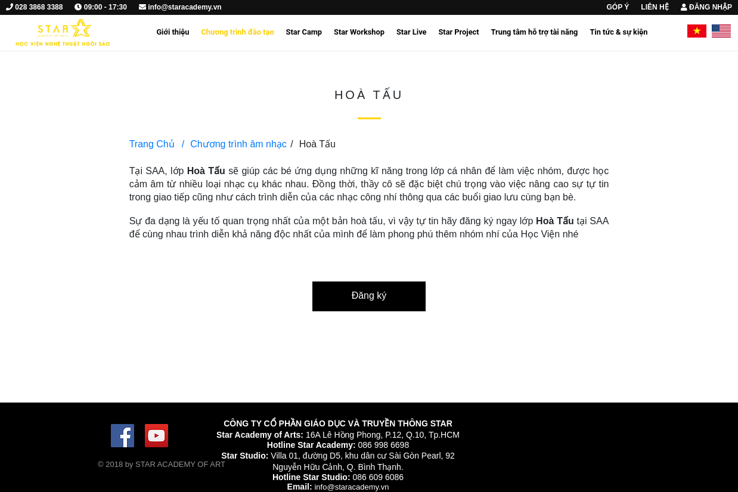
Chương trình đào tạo (237, 31)
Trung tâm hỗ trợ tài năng (534, 31)
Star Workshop (359, 31)
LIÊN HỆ (654, 7)
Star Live (411, 31)
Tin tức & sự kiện (618, 31)
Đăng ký (369, 295)
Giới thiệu (172, 31)
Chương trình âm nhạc (234, 144)
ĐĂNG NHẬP (706, 7)
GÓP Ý (618, 7)
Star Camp (304, 31)
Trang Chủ (152, 144)
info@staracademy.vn (351, 486)
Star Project (458, 31)
